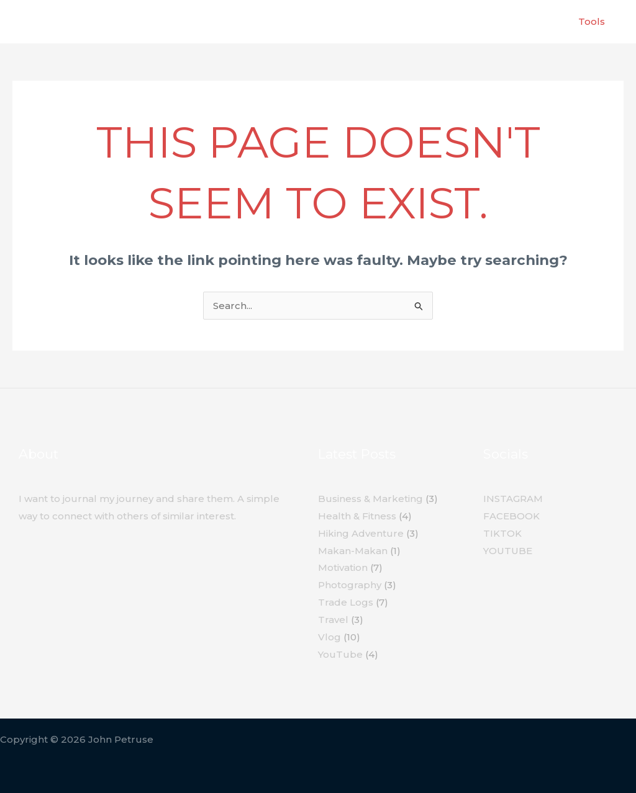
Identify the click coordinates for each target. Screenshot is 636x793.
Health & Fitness (357, 516)
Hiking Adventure (361, 533)
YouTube (340, 654)
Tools (591, 21)
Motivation (343, 567)
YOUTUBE (507, 551)
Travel (333, 619)
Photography (349, 585)
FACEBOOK (511, 516)
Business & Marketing (370, 498)
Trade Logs (345, 602)
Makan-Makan (353, 551)
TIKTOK (502, 533)
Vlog (329, 637)
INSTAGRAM (513, 498)
